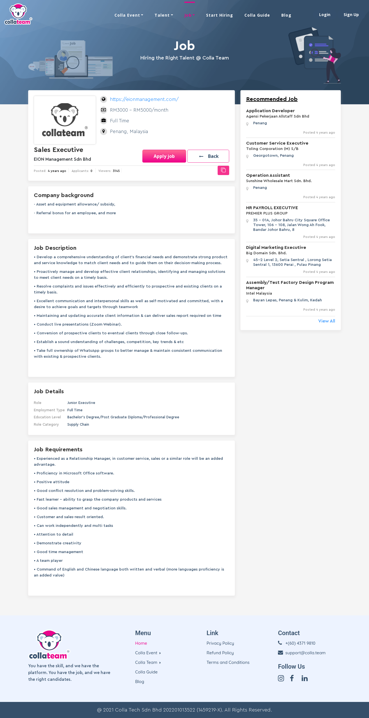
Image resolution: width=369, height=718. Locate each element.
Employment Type (49, 410)
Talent (162, 14)
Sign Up (351, 14)
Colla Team (147, 662)
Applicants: (80, 171)
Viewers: (104, 171)
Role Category (46, 424)
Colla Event (127, 14)
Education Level (47, 417)
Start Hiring (219, 14)
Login (324, 14)
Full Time (75, 410)
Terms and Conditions (228, 662)
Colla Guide (257, 14)
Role (37, 403)
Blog (286, 14)
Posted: (40, 171)
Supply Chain (78, 424)
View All (326, 321)
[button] (207, 156)
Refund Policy (220, 652)
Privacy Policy (220, 643)
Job (188, 14)
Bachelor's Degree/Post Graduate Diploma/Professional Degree (123, 417)
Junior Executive (81, 403)
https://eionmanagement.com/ (144, 99)
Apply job (162, 156)
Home (141, 643)
